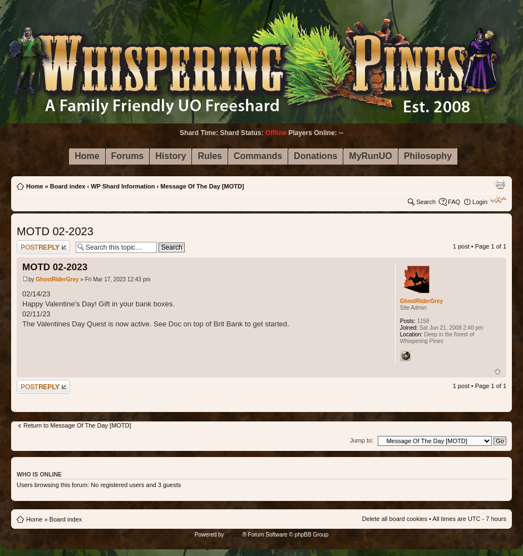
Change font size (498, 200)
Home (34, 186)
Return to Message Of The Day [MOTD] (77, 425)
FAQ (454, 201)
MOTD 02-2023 (55, 231)
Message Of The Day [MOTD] (202, 186)
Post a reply (43, 247)
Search (426, 201)
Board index (68, 186)
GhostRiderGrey (57, 279)
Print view (500, 184)
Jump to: (361, 440)
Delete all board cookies (394, 518)
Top (498, 372)
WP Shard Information (123, 186)
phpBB (233, 535)
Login (479, 201)
